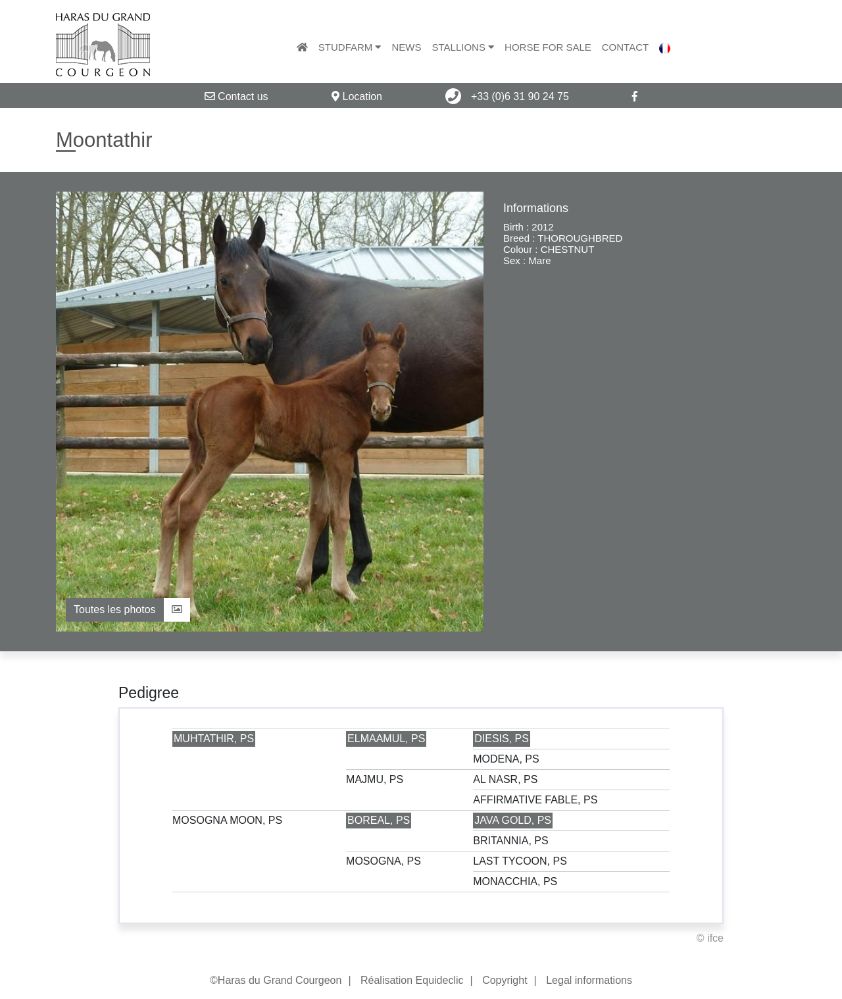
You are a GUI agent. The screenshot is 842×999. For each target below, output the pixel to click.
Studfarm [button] (350, 47)
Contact (625, 47)
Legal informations (589, 980)
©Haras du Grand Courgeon (275, 980)
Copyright (504, 980)
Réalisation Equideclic (412, 980)
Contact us (236, 96)
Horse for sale (548, 47)
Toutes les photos (128, 609)
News (406, 47)
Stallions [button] (463, 47)
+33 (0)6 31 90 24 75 (506, 96)
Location (357, 96)
